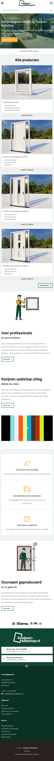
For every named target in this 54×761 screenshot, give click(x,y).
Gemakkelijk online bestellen (27, 496)
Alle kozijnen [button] (44, 285)
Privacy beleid (6, 714)
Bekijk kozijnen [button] (8, 40)
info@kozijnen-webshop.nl (13, 694)
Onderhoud (5, 731)
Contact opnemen (7, 708)
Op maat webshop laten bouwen (27, 754)
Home (27, 3)
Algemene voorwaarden (10, 711)
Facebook (26, 666)
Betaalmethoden (7, 726)
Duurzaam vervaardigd (27, 470)
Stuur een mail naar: (24, 658)
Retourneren (5, 737)
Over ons (4, 706)
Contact (27, 751)
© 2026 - (27, 748)
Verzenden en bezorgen (9, 728)
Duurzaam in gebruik (27, 525)
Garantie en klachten (8, 734)
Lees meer (6, 359)
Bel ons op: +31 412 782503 (24, 650)
